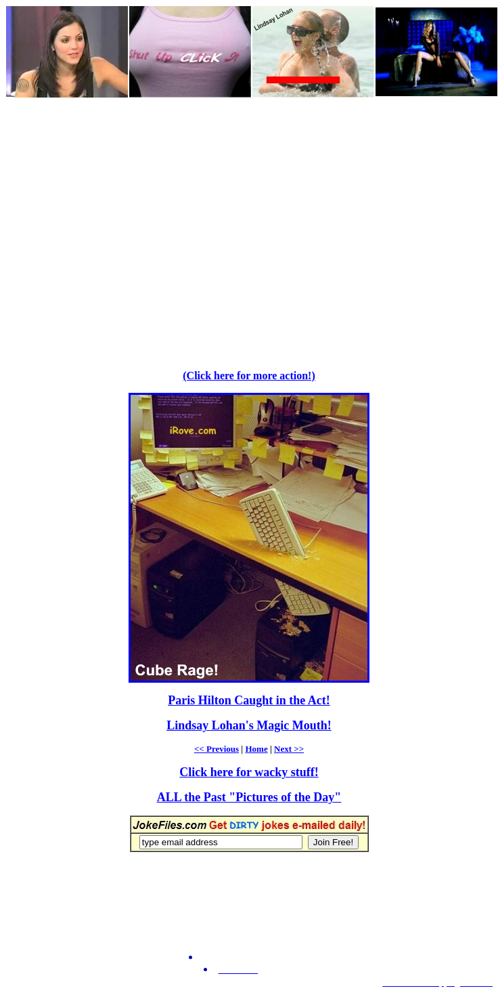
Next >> (289, 749)
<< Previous (216, 749)
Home (256, 749)
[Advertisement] (127, 226)
